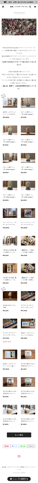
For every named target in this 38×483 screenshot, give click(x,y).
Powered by (19, 473)
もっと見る (19, 435)
